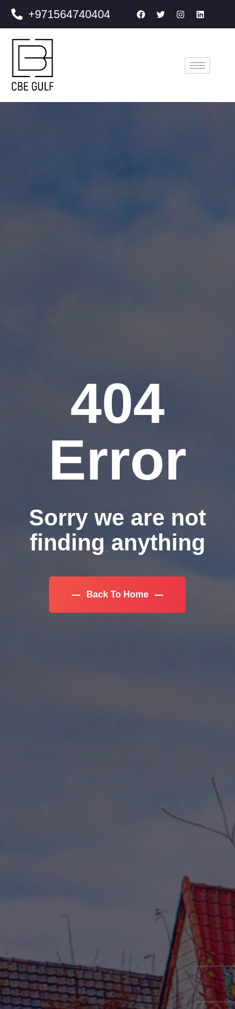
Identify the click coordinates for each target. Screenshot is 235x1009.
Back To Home (118, 594)
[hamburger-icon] (197, 65)
